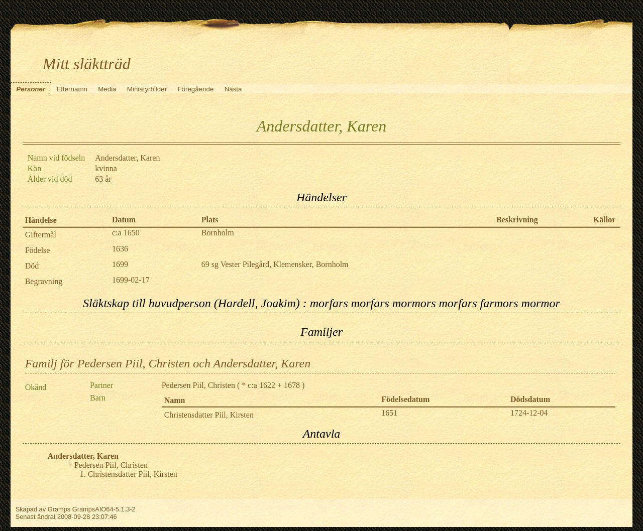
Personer (30, 89)
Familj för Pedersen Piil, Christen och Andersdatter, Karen (168, 363)
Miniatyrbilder (147, 89)
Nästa (233, 89)
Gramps (59, 509)
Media (107, 89)
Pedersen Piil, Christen (198, 385)
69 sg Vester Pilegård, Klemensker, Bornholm (275, 264)
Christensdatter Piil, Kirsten (209, 415)
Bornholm (217, 232)
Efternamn (71, 89)
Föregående (195, 89)
